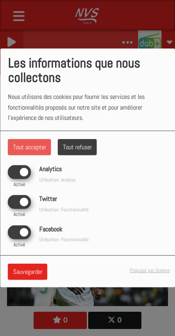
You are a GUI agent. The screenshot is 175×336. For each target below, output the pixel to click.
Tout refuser (77, 147)
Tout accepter (29, 147)
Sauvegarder (27, 271)
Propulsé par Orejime (150, 269)
